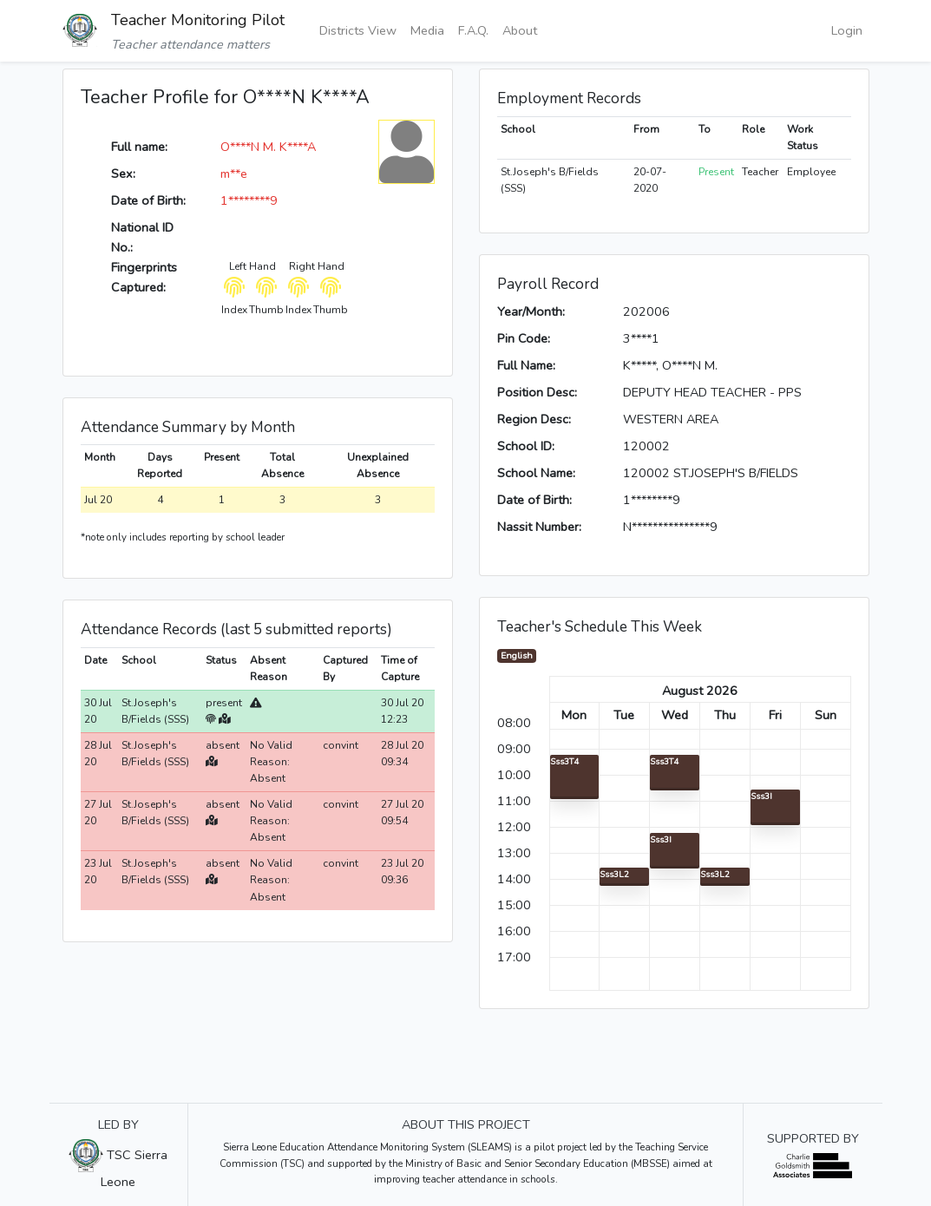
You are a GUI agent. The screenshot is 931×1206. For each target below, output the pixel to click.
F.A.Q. (473, 30)
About (519, 30)
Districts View (358, 30)
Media (427, 30)
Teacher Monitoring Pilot (198, 20)
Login (846, 30)
